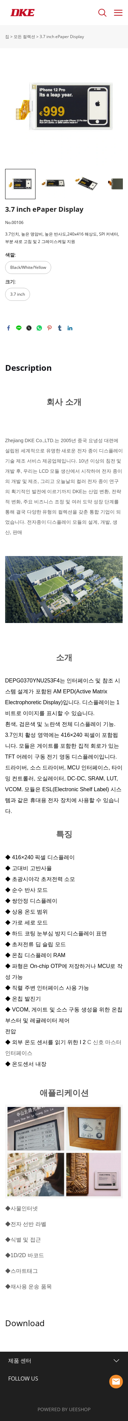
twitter (29, 328)
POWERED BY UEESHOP (64, 1409)
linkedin (70, 328)
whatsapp (39, 328)
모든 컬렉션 (24, 36)
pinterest (49, 328)
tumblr (59, 328)
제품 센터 (19, 1360)
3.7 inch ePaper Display (62, 36)
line (18, 328)
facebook (8, 328)
